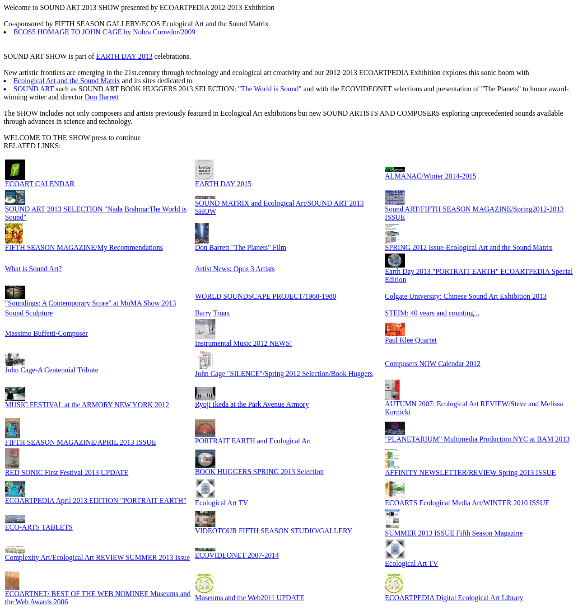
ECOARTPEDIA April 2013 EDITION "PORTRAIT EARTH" (95, 500)
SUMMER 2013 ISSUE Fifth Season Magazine (453, 533)
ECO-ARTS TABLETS (39, 527)
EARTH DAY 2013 (124, 56)
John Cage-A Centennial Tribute (51, 370)
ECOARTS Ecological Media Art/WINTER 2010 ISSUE (467, 503)
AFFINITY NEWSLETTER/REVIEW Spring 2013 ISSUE (470, 472)
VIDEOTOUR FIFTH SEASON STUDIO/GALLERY (274, 531)
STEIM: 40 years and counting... (432, 313)
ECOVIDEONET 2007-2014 (237, 555)
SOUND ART (34, 89)
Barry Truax (212, 313)
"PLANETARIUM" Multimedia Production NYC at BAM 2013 (477, 439)
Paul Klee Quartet (411, 340)
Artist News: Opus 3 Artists (235, 269)
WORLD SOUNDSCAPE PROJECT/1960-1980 (265, 296)
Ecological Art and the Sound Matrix (67, 81)
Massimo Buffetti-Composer (46, 333)
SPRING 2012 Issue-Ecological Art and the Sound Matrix (468, 247)
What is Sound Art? (33, 269)
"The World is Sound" (270, 89)
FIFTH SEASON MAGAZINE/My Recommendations (84, 247)
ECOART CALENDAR (40, 184)
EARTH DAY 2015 (223, 184)
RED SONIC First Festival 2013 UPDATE (66, 472)
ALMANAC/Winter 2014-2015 (430, 176)
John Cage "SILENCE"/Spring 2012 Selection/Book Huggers (284, 373)
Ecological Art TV (221, 503)
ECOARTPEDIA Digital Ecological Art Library (454, 598)
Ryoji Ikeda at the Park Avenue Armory (252, 404)
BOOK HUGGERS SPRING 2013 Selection (259, 471)
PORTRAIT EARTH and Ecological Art (253, 441)
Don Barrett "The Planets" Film (240, 247)
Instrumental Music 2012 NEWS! (244, 343)
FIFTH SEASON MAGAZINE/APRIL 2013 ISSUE (80, 442)
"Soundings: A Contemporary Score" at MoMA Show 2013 (90, 303)
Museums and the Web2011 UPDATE (249, 598)
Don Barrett (102, 97)
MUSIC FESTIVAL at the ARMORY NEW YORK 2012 (87, 405)
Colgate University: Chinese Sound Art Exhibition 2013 (465, 296)
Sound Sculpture (29, 313)
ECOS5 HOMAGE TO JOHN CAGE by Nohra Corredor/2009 (105, 32)
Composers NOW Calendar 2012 (432, 363)
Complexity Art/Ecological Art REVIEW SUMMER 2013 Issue (97, 557)
